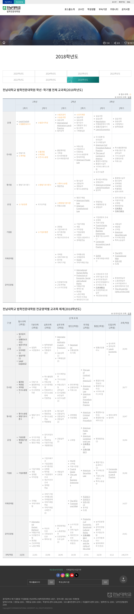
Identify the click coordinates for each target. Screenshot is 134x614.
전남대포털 (19, 2)
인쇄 (108, 43)
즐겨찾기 (131, 43)
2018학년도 (83, 79)
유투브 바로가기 (72, 575)
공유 (118, 43)
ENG (128, 2)
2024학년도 (51, 73)
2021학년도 (19, 79)
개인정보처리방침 (56, 569)
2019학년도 (51, 79)
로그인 (114, 2)
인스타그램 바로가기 (63, 575)
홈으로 (4, 42)
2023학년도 (83, 73)
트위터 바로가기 (76, 575)
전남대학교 (8, 2)
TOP (123, 581)
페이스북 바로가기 (58, 575)
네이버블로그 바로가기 (67, 575)
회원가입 (122, 2)
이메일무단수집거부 (73, 569)
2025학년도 (19, 73)
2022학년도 (115, 73)
